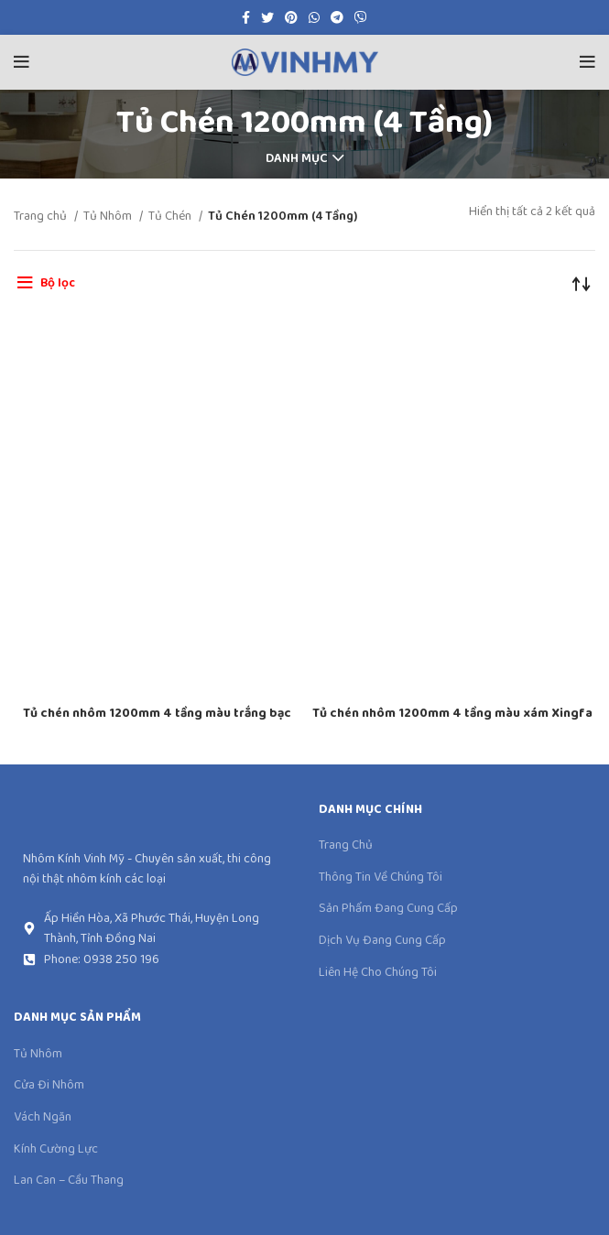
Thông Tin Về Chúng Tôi (380, 878)
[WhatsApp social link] (314, 17)
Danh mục (297, 158)
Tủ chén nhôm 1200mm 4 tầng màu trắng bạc (157, 713)
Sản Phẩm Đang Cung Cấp (388, 909)
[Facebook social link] (246, 17)
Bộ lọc (57, 283)
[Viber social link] (361, 17)
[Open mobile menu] (21, 62)
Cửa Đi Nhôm (49, 1086)
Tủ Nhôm (109, 216)
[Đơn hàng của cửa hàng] (581, 283)
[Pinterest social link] (291, 17)
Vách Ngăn (42, 1118)
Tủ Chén (171, 216)
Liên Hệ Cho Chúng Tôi (378, 973)
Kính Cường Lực (56, 1150)
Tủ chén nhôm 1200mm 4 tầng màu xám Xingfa (452, 713)
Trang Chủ (346, 846)
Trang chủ (42, 216)
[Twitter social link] (267, 17)
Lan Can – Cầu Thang (69, 1181)
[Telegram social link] (337, 17)
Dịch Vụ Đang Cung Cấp (382, 941)
